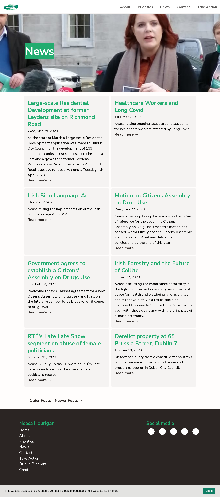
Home (24, 443)
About (114, 7)
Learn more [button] (111, 490)
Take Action (205, 7)
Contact (180, 7)
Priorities (137, 7)
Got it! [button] (209, 490)
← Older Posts (38, 413)
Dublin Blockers (32, 477)
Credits (25, 482)
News (159, 7)
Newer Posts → (69, 413)
